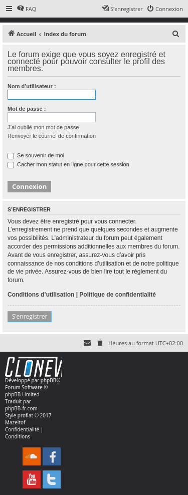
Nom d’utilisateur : (32, 86)
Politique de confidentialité (117, 294)
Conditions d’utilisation (41, 294)
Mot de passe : (27, 109)
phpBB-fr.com (21, 408)
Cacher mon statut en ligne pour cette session (68, 164)
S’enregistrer (29, 316)
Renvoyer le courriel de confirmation (52, 136)
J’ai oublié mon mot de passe (43, 127)
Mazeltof (15, 422)
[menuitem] (26, 9)
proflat (25, 415)
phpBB (48, 380)
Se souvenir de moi (36, 155)
